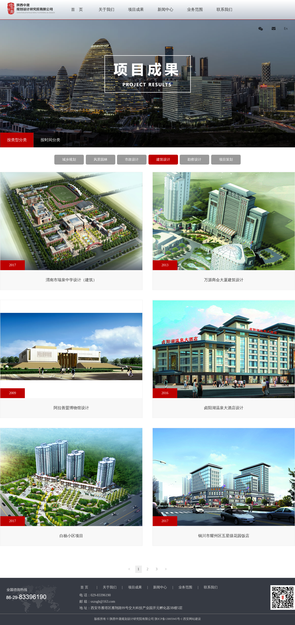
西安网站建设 (192, 619)
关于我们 (106, 9)
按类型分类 (17, 140)
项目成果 (136, 9)
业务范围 (195, 9)
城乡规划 (69, 159)
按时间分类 (50, 140)
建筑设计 (163, 159)
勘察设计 (194, 159)
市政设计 (132, 159)
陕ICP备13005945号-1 (168, 619)
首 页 (77, 9)
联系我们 (224, 9)
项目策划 (226, 159)
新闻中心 (165, 9)
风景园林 (100, 159)
